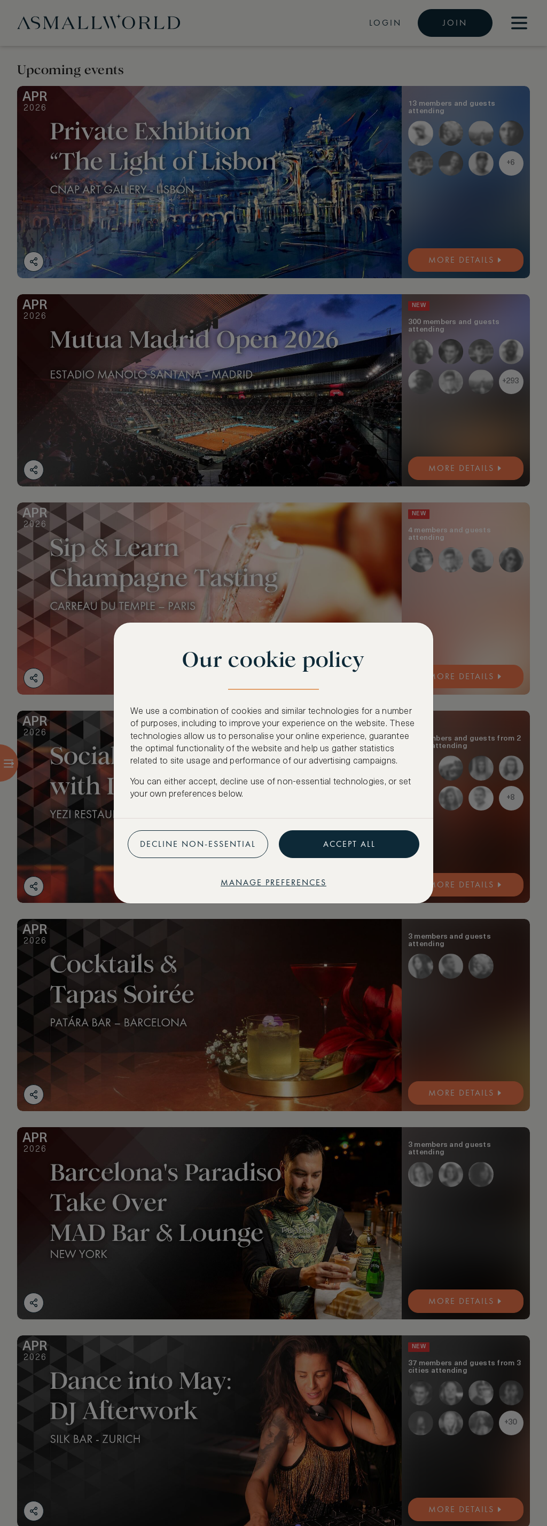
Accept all (349, 844)
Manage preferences (273, 882)
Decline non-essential (198, 844)
